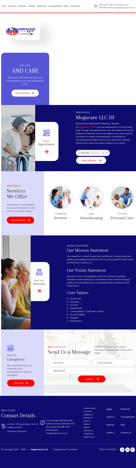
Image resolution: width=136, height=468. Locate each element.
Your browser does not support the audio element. (93, 153)
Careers (31, 6)
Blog (66, 6)
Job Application (55, 6)
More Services (18, 220)
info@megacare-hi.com (124, 7)
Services (22, 6)
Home (3, 6)
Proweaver (72, 449)
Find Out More (23, 93)
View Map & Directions (17, 431)
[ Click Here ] (73, 285)
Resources (41, 6)
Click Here (19, 383)
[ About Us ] (86, 262)
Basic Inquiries (89, 160)
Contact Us (75, 6)
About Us (12, 6)
